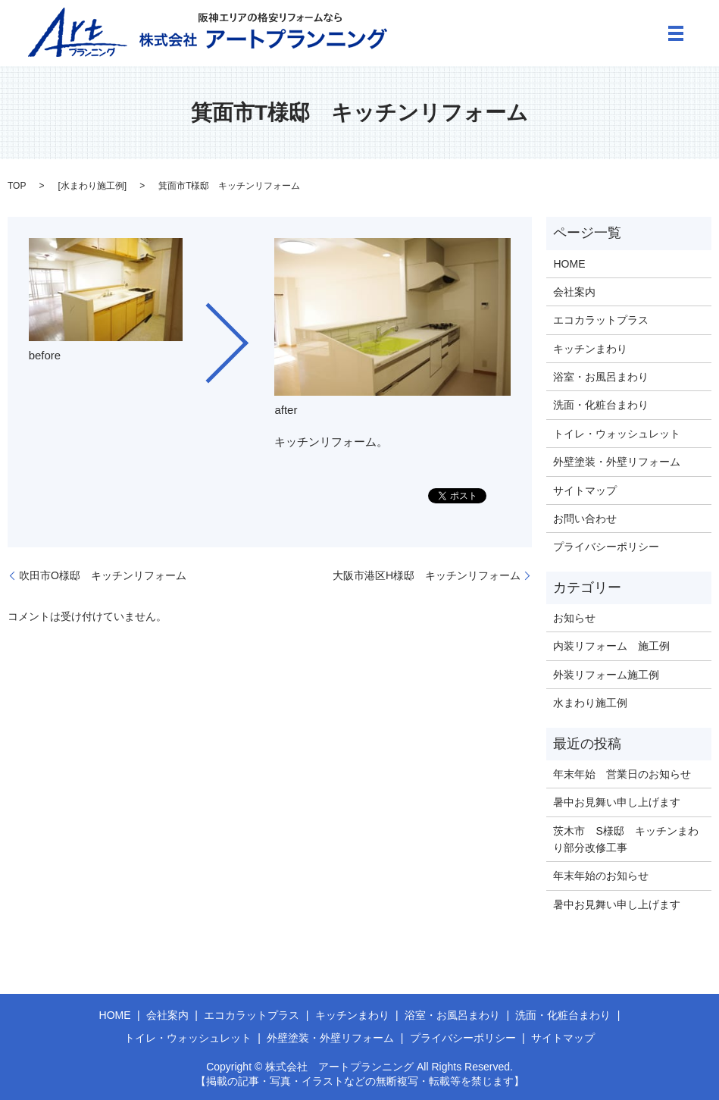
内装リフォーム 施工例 (611, 646)
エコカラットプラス (601, 320)
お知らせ (574, 618)
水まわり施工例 (92, 185)
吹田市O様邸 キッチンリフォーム (102, 575)
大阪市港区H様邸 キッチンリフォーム (426, 575)
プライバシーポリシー (606, 547)
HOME (569, 264)
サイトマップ (585, 490)
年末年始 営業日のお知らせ (622, 774)
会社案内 (574, 292)
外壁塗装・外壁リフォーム (616, 462)
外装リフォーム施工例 (606, 675)
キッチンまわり (590, 349)
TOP (17, 185)
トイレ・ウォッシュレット (616, 434)
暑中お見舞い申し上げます (616, 802)
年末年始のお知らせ (601, 876)
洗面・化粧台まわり (601, 405)
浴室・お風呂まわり (601, 377)
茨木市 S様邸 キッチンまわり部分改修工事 (625, 839)
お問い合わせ (585, 518)
